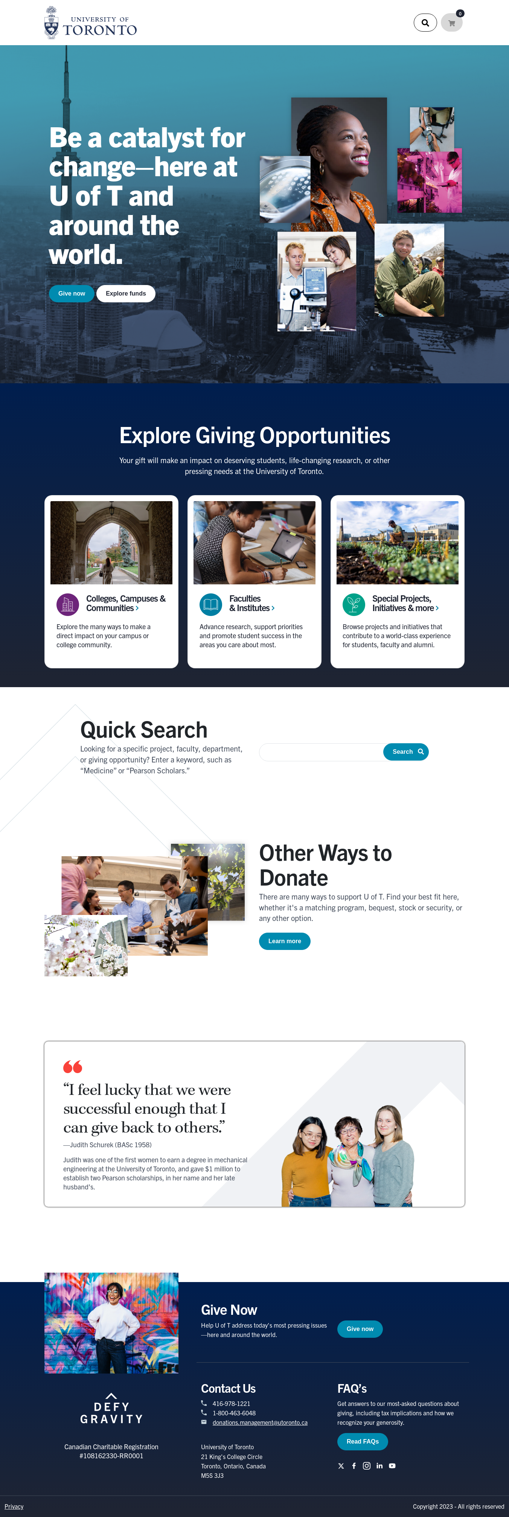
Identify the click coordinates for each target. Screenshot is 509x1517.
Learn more (284, 941)
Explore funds (126, 293)
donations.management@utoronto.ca (260, 1422)
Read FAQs (363, 1441)
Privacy (14, 1506)
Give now (71, 293)
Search (408, 752)
